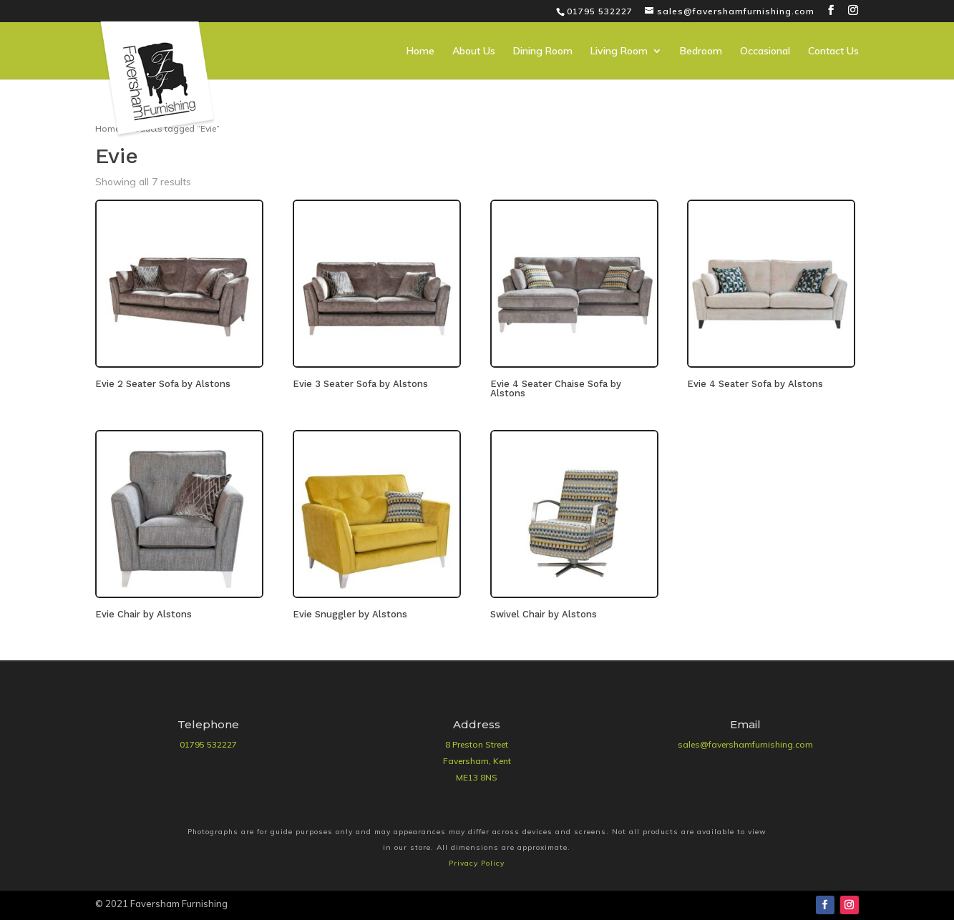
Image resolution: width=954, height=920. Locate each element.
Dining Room (543, 51)
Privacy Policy (477, 863)
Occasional (765, 51)
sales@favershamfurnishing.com (745, 744)
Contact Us (833, 51)
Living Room (619, 51)
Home (420, 51)
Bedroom (701, 51)
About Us (473, 51)
